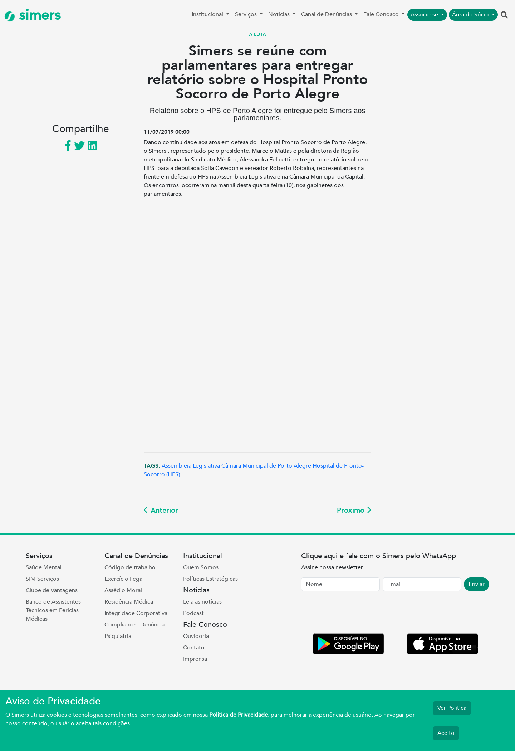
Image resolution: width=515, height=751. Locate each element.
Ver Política (451, 708)
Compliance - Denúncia (134, 625)
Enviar (477, 584)
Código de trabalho (130, 567)
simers (32, 15)
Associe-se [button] (425, 15)
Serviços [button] (246, 14)
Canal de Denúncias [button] (327, 14)
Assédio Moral (123, 590)
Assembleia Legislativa (191, 466)
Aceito (446, 733)
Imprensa (195, 659)
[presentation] (355, 614)
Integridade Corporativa (135, 613)
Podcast (193, 613)
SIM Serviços (42, 579)
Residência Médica (128, 602)
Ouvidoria (196, 636)
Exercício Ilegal (124, 579)
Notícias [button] (279, 14)
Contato (194, 648)
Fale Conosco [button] (381, 14)
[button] (504, 15)
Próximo (354, 510)
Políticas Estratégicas (210, 579)
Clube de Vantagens (52, 590)
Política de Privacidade (238, 715)
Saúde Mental (44, 567)
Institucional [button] (208, 14)
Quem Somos (201, 567)
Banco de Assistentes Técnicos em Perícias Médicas (53, 610)
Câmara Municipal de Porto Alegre (266, 466)
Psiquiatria (117, 636)
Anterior (161, 510)
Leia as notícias (202, 602)
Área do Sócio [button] (471, 15)
